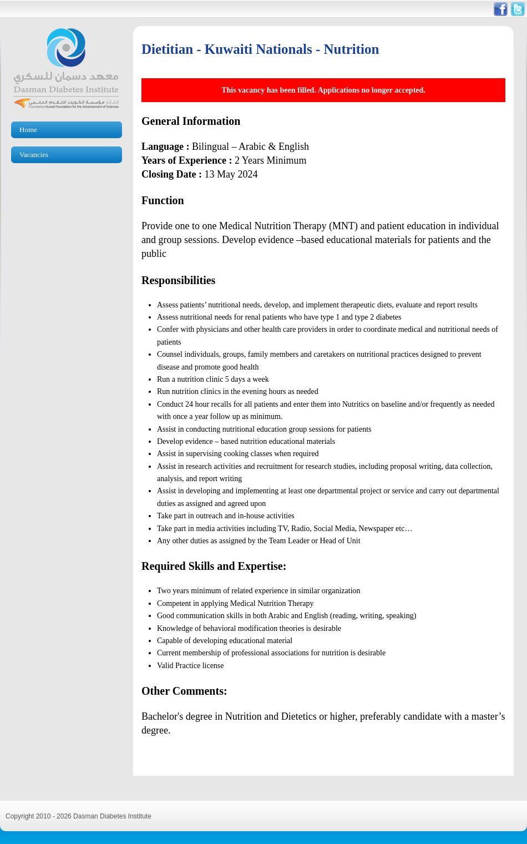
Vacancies (33, 154)
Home (28, 129)
